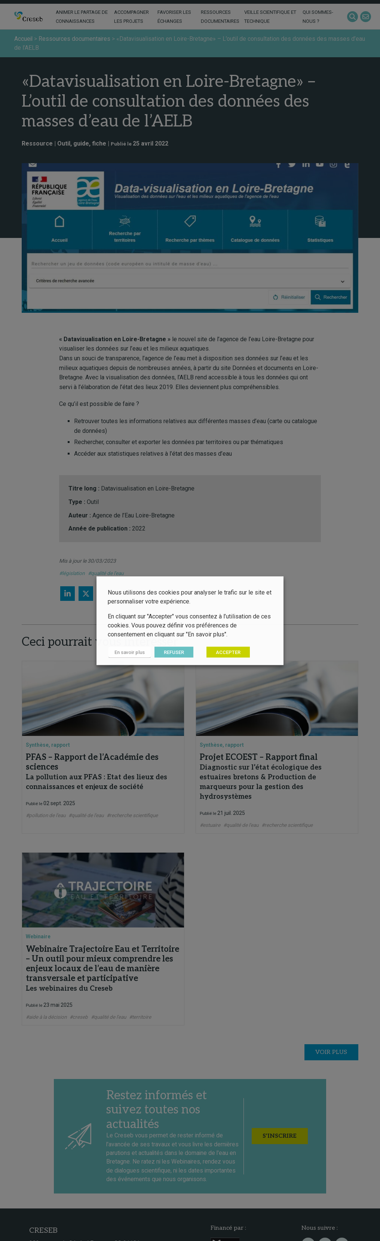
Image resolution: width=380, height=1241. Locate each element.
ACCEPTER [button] (227, 652)
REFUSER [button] (173, 652)
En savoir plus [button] (129, 652)
